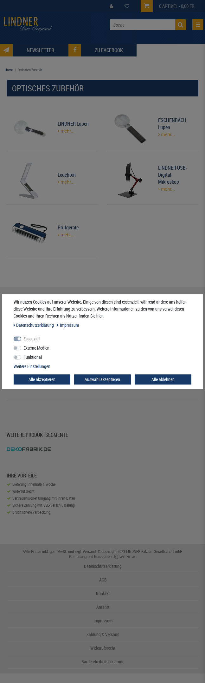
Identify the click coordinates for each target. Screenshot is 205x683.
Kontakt (103, 593)
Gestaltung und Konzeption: (102, 556)
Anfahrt (102, 607)
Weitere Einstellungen (32, 366)
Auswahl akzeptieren (102, 379)
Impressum (102, 621)
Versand (89, 551)
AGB (103, 580)
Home (9, 69)
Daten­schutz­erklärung (34, 325)
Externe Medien (36, 348)
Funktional (32, 357)
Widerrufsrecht (102, 648)
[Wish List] (127, 6)
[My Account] (111, 6)
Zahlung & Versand (102, 634)
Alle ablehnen (163, 379)
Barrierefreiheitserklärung (103, 662)
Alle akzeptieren (42, 379)
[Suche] (180, 24)
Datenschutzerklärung (103, 566)
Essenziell (31, 339)
